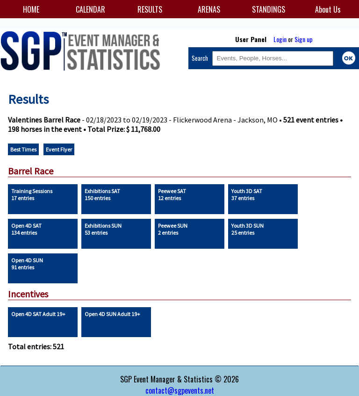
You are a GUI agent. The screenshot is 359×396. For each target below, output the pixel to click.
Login (280, 39)
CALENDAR (90, 9)
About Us (328, 9)
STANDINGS (268, 9)
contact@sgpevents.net (179, 390)
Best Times (23, 149)
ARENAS (209, 9)
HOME (31, 9)
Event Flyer (59, 149)
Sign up (303, 39)
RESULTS (149, 9)
